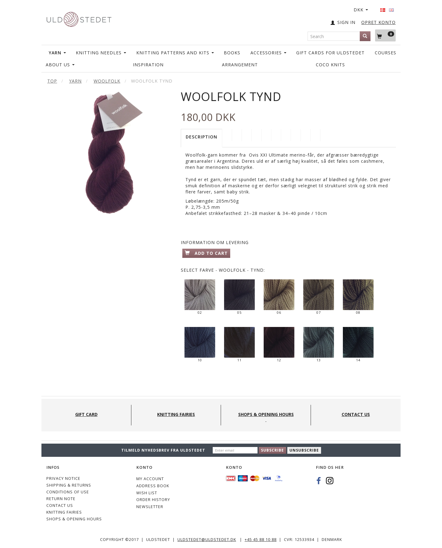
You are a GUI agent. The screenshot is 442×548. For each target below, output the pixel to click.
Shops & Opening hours (74, 519)
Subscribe (272, 450)
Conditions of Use (67, 492)
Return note (61, 498)
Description (201, 137)
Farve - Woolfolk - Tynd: (223, 270)
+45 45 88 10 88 (261, 539)
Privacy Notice (63, 478)
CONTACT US (59, 505)
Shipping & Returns (68, 485)
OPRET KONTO (378, 22)
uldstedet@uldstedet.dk (206, 539)
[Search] (365, 36)
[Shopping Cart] (385, 35)
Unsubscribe (304, 450)
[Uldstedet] (79, 18)
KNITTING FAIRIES (64, 512)
